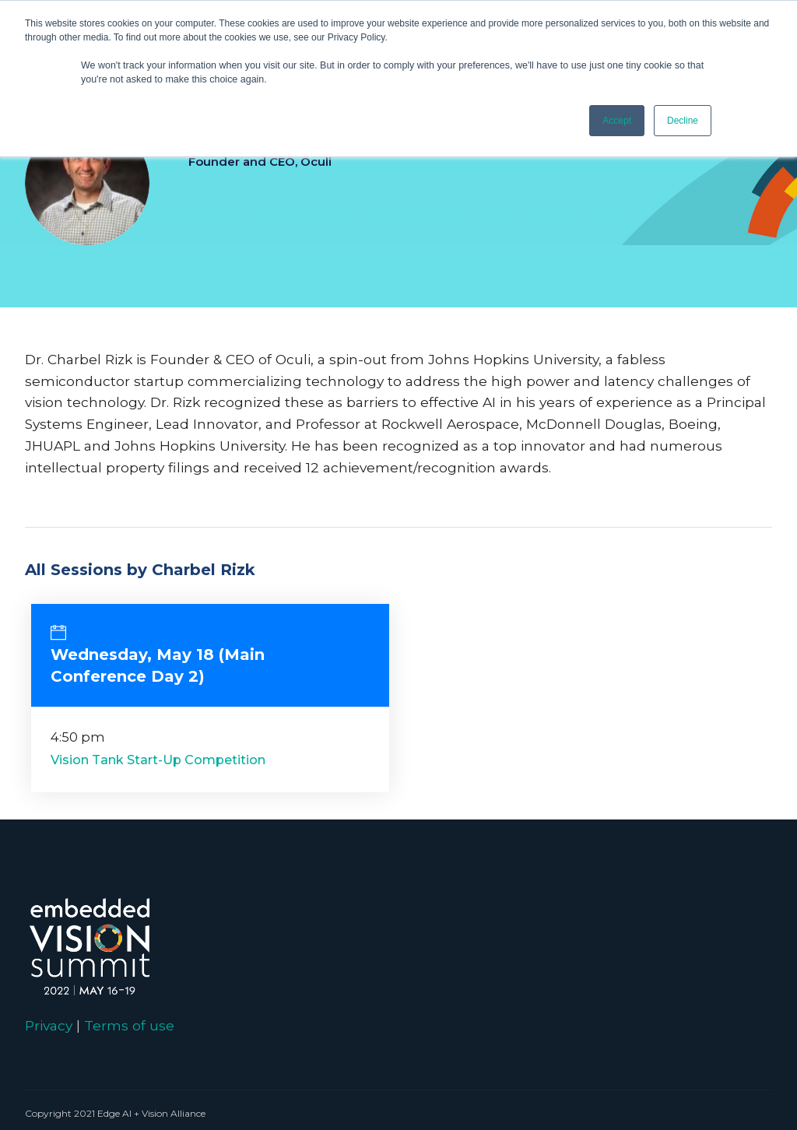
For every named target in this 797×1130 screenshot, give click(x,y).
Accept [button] (616, 120)
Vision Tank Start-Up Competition (158, 760)
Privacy (48, 1025)
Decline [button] (682, 120)
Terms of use (129, 1025)
